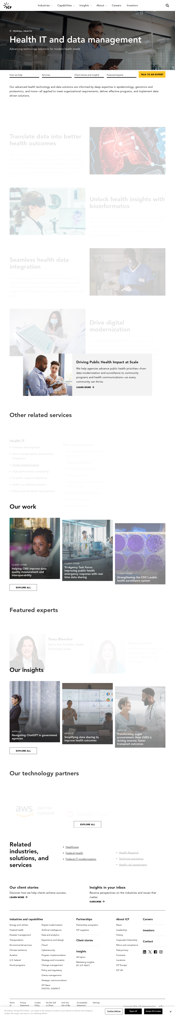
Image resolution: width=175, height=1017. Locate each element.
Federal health (21, 31)
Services (46, 75)
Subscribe (97, 901)
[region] (87, 1012)
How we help (16, 75)
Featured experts (115, 75)
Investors (150, 930)
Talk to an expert (152, 74)
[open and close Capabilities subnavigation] (66, 5)
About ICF (124, 919)
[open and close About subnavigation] (102, 5)
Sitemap (96, 1002)
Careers (149, 919)
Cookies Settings (114, 1011)
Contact (149, 941)
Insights (82, 951)
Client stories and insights (86, 75)
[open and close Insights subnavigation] (85, 5)
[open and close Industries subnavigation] (45, 5)
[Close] (171, 1012)
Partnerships (85, 919)
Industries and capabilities (28, 919)
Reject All (133, 1011)
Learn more (18, 897)
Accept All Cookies (153, 1011)
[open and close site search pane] (167, 5)
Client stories (86, 940)
